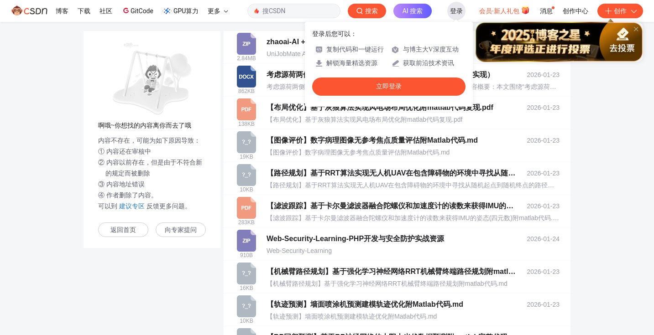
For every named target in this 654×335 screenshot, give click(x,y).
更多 (218, 11)
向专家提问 (181, 230)
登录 (456, 11)
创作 (620, 11)
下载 (84, 11)
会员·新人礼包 (504, 10)
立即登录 (389, 86)
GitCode (137, 10)
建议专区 (131, 206)
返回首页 (123, 230)
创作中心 (575, 11)
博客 (62, 11)
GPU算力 (180, 10)
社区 (105, 11)
